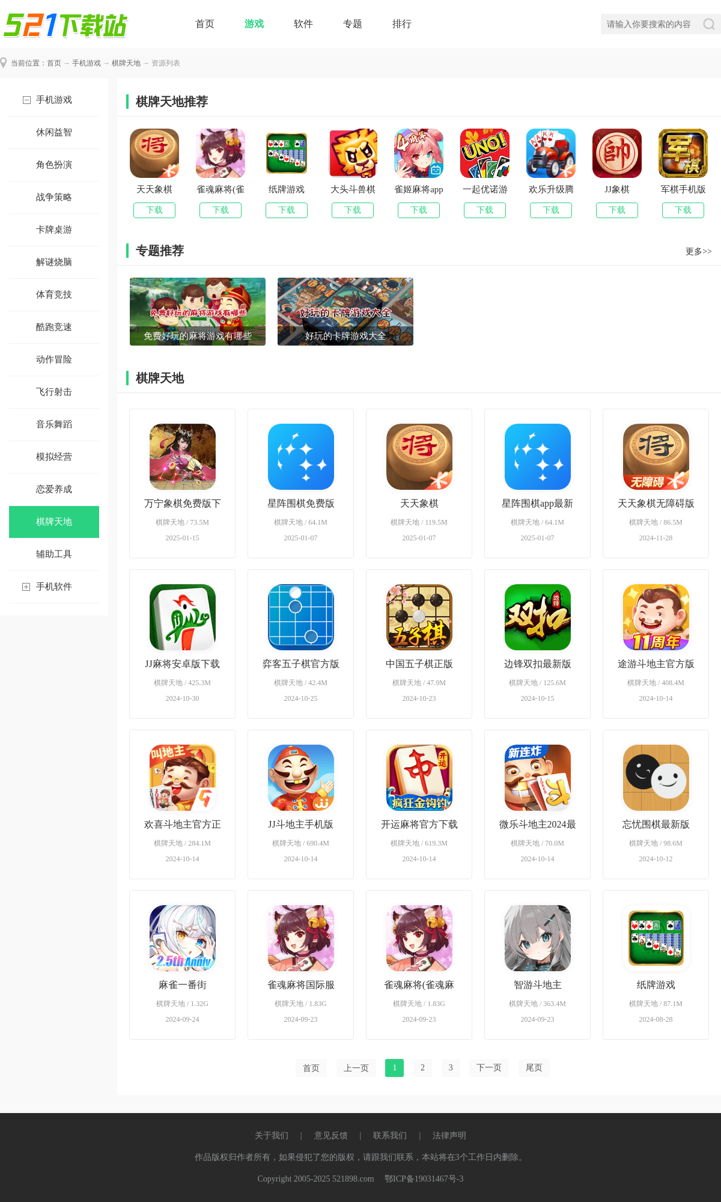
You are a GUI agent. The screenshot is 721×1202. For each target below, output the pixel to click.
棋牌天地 (126, 63)
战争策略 (54, 197)
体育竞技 (54, 294)
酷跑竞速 (54, 327)
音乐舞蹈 (54, 424)
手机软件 (54, 586)
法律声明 (449, 1135)
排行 (402, 24)
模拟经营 (54, 457)
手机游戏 (86, 63)
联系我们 (390, 1135)
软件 (303, 24)
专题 (352, 24)
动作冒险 (54, 359)
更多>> (699, 251)
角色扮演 (54, 164)
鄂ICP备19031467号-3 (424, 1178)
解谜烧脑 (54, 262)
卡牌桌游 (54, 229)
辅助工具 (54, 554)
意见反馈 (331, 1135)
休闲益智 (54, 132)
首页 (204, 24)
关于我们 (271, 1135)
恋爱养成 (54, 489)
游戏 (254, 24)
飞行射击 (54, 392)
